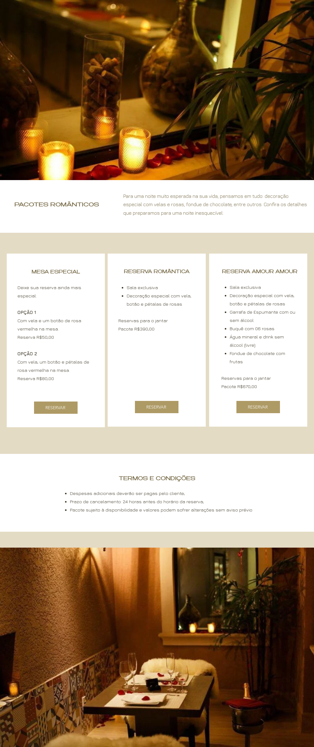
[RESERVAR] (56, 408)
